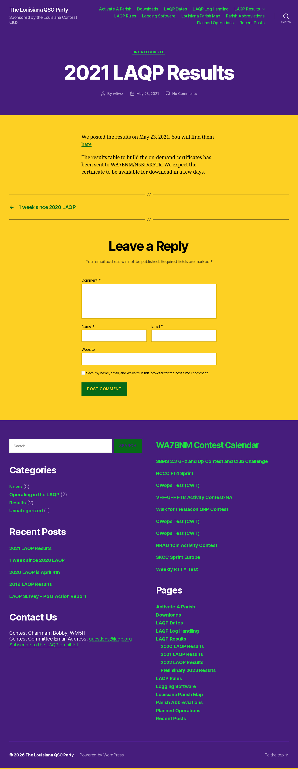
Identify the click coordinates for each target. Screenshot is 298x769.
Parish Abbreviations (245, 15)
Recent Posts (252, 22)
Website (88, 350)
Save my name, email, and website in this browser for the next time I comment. (147, 374)
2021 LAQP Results (31, 549)
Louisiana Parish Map (200, 15)
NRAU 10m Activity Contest (187, 546)
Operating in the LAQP (35, 496)
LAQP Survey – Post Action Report (48, 597)
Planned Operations (215, 22)
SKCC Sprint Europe (179, 558)
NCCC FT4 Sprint (176, 474)
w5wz (117, 94)
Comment (91, 282)
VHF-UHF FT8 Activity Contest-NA (196, 498)
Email (157, 327)
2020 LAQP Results (183, 647)
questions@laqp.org (111, 640)
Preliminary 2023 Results (190, 671)
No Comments (185, 94)
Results (18, 504)
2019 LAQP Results (31, 585)
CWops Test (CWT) (179, 486)
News (16, 488)
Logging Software (159, 15)
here (86, 145)
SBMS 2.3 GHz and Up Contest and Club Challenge (214, 462)
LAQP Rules (125, 15)
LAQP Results (247, 9)
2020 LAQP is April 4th (35, 573)
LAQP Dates (175, 9)
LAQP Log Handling (211, 9)
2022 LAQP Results (183, 663)
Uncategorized (149, 53)
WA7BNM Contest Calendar (215, 446)
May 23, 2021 (147, 94)
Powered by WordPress (103, 755)
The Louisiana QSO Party (40, 10)
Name (87, 327)
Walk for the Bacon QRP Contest (193, 510)
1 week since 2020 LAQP (38, 561)
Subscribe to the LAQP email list (45, 646)
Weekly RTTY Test (178, 570)
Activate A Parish (115, 9)
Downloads (147, 9)
